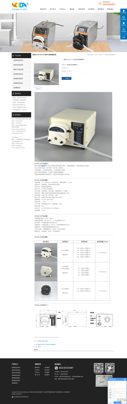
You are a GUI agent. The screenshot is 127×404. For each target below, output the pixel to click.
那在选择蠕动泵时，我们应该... (20, 109)
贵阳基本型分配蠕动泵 (110, 54)
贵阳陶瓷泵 (16, 87)
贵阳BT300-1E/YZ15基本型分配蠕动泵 (47, 344)
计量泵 (46, 341)
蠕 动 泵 (37, 374)
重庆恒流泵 (60, 392)
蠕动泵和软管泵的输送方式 (19, 104)
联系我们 (110, 9)
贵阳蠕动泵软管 (18, 74)
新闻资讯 (101, 9)
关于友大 (53, 9)
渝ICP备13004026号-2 (17, 394)
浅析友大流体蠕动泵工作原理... (20, 107)
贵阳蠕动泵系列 (18, 60)
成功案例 (91, 9)
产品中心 (62, 9)
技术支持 (47, 370)
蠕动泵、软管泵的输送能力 (19, 102)
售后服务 (47, 372)
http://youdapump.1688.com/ (19, 129)
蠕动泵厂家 (54, 392)
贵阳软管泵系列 (18, 65)
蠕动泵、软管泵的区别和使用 (19, 97)
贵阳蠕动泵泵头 (18, 83)
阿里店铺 (82, 9)
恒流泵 (42, 341)
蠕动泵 (72, 9)
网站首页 (43, 9)
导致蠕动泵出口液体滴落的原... (20, 100)
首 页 (96, 54)
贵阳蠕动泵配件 (18, 78)
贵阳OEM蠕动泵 (18, 69)
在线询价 (66, 78)
